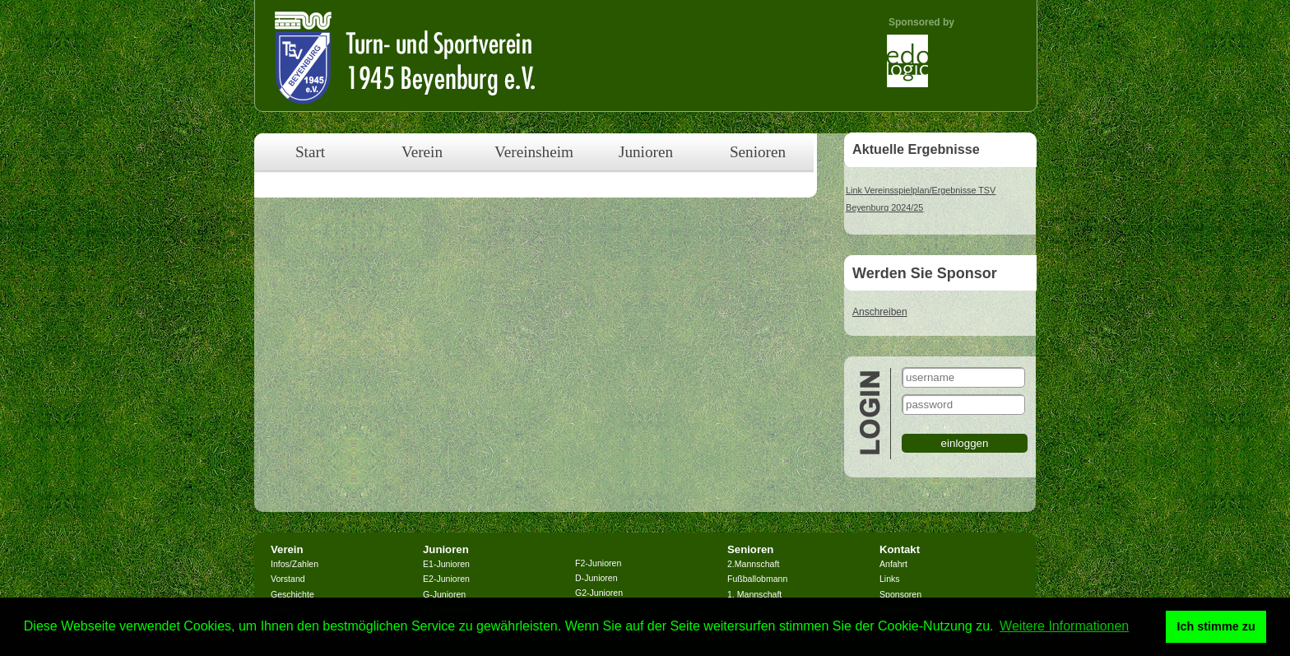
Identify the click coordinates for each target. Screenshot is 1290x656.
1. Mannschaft (754, 594)
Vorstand (288, 579)
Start (310, 152)
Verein (422, 152)
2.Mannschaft (753, 564)
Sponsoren (900, 594)
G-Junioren (444, 594)
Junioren (646, 152)
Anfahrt (893, 564)
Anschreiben (879, 312)
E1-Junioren (446, 564)
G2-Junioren (599, 593)
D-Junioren (596, 578)
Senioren (758, 152)
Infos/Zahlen (294, 564)
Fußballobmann (757, 579)
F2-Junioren (598, 563)
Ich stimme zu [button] (1216, 626)
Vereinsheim (533, 152)
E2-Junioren (446, 579)
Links (889, 579)
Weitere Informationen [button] (1064, 626)
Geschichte (292, 594)
